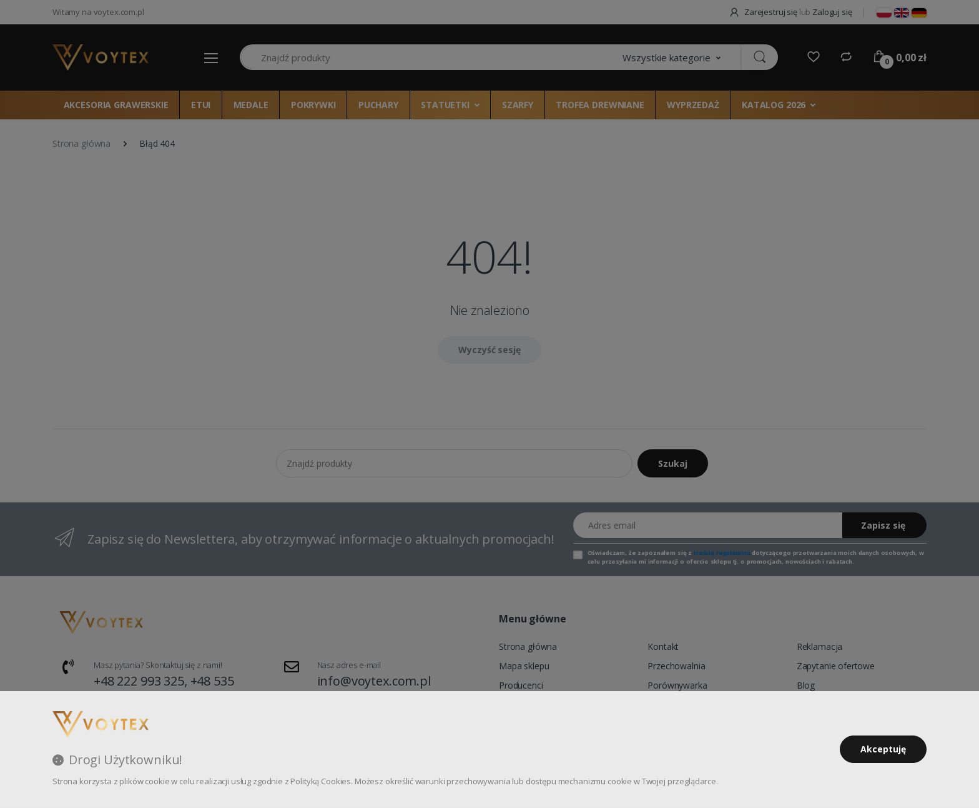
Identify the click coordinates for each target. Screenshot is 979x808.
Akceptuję (883, 749)
